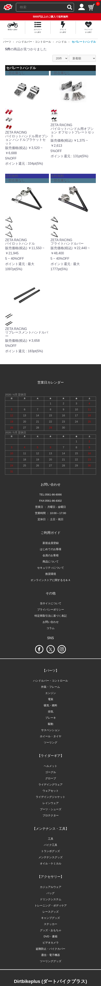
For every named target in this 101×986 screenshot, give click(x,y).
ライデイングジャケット (50, 796)
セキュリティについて (50, 567)
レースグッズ (51, 911)
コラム (50, 628)
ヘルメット (50, 766)
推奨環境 (50, 573)
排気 (50, 711)
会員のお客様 (51, 555)
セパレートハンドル (84, 41)
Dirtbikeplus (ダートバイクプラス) (50, 981)
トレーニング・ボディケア (50, 905)
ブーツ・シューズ (50, 809)
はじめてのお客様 (50, 549)
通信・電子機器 (50, 955)
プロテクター (51, 815)
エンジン (50, 693)
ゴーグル (50, 772)
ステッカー (50, 924)
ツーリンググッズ (50, 961)
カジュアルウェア (50, 887)
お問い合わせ (51, 621)
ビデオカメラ (51, 942)
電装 (50, 699)
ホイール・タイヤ (50, 736)
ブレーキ (50, 717)
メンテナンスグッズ (50, 857)
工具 (50, 838)
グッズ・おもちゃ (50, 930)
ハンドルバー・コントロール (33, 41)
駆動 (50, 723)
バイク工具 (50, 844)
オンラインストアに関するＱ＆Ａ (51, 580)
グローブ (50, 778)
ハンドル (61, 41)
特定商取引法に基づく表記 (50, 615)
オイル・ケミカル (50, 863)
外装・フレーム (50, 686)
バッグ (50, 893)
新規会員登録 (51, 543)
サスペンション (50, 730)
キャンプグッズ (50, 917)
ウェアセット (51, 790)
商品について (51, 561)
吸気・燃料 (50, 705)
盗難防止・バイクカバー (50, 948)
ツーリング (50, 742)
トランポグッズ (50, 851)
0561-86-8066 (53, 494)
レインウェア (51, 803)
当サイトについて (50, 603)
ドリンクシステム (50, 899)
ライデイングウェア (50, 784)
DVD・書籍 (50, 936)
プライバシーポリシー (50, 609)
